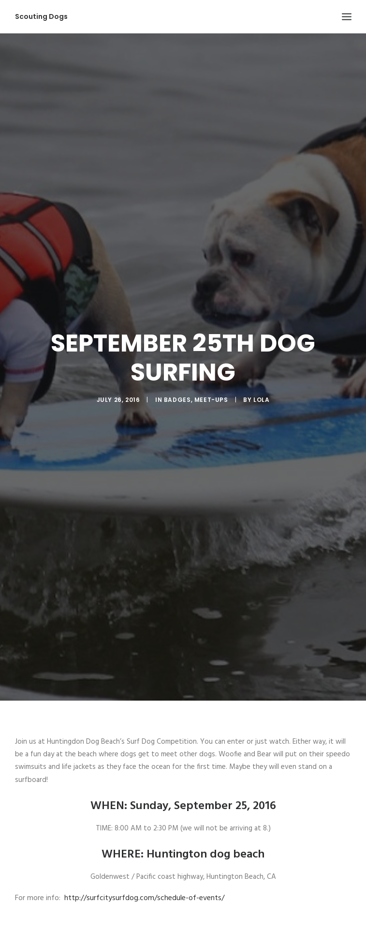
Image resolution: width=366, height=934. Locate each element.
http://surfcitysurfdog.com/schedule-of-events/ (144, 880)
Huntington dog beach (205, 836)
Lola (261, 391)
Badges (177, 391)
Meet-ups (211, 391)
